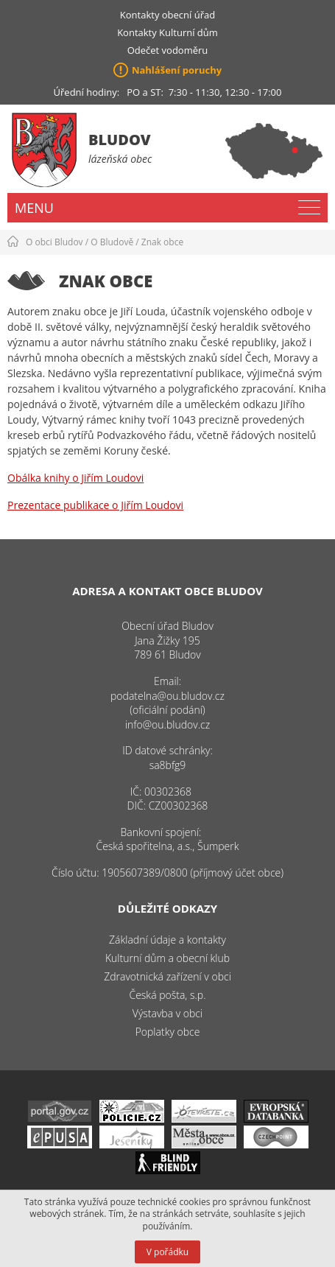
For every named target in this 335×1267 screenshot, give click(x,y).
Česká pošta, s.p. (167, 995)
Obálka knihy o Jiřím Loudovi (75, 478)
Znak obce (162, 242)
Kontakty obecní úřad (167, 14)
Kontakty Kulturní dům (167, 32)
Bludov (119, 140)
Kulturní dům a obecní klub (167, 958)
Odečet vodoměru (167, 50)
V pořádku (167, 1252)
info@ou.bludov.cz (167, 724)
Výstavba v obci (167, 1013)
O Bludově (112, 242)
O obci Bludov (54, 242)
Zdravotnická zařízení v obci (167, 976)
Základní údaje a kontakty (167, 940)
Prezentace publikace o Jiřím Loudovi (95, 505)
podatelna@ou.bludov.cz (167, 696)
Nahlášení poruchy (177, 70)
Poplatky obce (167, 1032)
